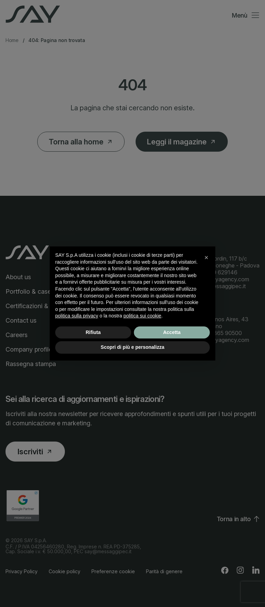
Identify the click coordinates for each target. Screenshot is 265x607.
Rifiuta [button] (93, 332)
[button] (206, 257)
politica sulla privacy (76, 315)
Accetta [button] (172, 332)
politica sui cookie (142, 315)
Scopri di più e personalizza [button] (132, 347)
